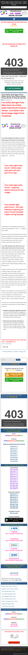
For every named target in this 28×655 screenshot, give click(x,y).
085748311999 (14, 457)
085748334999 (14, 461)
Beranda (15, 351)
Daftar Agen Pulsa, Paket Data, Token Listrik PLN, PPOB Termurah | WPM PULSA (14, 3)
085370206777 (14, 454)
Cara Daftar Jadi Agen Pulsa (9, 594)
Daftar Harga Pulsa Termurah (9, 586)
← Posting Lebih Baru (6, 351)
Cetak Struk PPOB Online (8, 606)
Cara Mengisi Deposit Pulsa (9, 596)
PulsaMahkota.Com (11, 341)
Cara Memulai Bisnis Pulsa (8, 591)
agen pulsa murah (7, 100)
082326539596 (14, 573)
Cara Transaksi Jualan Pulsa (9, 599)
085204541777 (14, 446)
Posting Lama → (22, 351)
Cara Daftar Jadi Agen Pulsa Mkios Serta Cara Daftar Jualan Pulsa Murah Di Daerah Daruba (14, 96)
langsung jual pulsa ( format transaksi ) (13, 211)
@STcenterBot (14, 513)
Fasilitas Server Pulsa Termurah (10, 589)
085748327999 (14, 459)
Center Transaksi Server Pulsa (9, 601)
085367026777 (14, 450)
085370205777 (14, 452)
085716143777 (14, 455)
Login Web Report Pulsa (8, 603)
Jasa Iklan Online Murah (22, 653)
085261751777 (14, 448)
